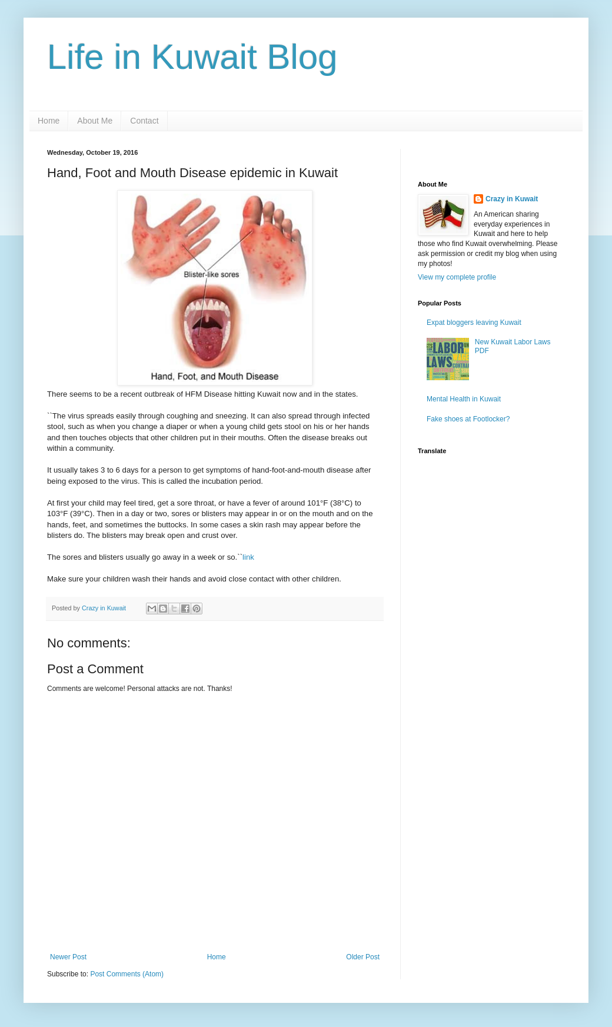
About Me (94, 120)
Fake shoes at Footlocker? (468, 419)
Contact (144, 120)
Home (48, 120)
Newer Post (68, 957)
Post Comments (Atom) (127, 974)
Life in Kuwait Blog (192, 57)
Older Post (363, 957)
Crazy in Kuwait (511, 199)
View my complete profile (457, 277)
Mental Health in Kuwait (464, 399)
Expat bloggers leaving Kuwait (474, 322)
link (248, 557)
